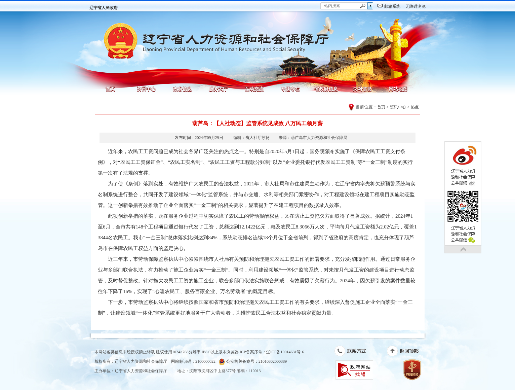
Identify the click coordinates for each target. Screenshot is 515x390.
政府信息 (182, 89)
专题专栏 (290, 89)
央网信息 (362, 89)
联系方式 (353, 352)
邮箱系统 (392, 6)
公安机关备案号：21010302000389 (253, 361)
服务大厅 (218, 89)
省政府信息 (326, 89)
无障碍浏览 (415, 6)
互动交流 (254, 89)
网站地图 (398, 89)
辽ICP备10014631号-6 (285, 352)
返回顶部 (406, 352)
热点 (415, 107)
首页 (110, 89)
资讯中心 (146, 89)
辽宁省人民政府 (103, 7)
